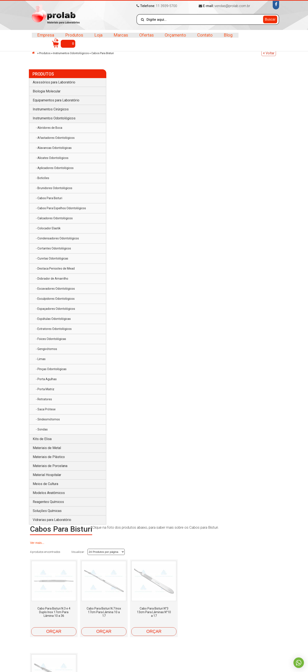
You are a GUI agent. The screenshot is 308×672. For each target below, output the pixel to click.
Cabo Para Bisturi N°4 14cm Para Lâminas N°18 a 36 (251, 156)
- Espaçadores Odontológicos (55, 311)
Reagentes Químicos (48, 504)
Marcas (119, 38)
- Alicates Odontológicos (52, 155)
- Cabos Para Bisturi (49, 196)
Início (34, 52)
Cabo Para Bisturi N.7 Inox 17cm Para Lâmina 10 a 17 (160, 156)
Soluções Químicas (47, 513)
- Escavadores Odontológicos (55, 291)
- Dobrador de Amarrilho (52, 281)
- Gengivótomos (46, 351)
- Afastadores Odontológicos (55, 135)
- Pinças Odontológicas (51, 371)
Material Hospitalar (47, 477)
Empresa (45, 38)
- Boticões (42, 176)
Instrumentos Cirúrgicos (51, 107)
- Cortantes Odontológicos (53, 250)
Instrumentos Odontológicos (71, 53)
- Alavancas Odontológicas (54, 145)
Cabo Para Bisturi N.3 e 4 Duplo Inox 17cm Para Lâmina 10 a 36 (114, 156)
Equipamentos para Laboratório (56, 98)
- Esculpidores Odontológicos (55, 301)
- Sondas (42, 431)
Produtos (74, 38)
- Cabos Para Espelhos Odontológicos (51, 208)
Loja (97, 38)
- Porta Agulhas (46, 381)
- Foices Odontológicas (51, 341)
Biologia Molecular (47, 89)
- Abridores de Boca (49, 125)
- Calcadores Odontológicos (54, 220)
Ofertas (144, 38)
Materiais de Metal (47, 450)
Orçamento (173, 38)
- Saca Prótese (46, 411)
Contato (202, 38)
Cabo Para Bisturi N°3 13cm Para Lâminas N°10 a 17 (205, 156)
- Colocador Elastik (48, 230)
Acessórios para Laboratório (54, 80)
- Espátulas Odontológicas (53, 321)
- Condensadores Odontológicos (57, 240)
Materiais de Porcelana (50, 468)
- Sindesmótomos (48, 421)
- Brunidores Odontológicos (54, 186)
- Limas (41, 361)
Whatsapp (298, 662)
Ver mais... (228, 85)
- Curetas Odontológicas (52, 261)
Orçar (114, 176)
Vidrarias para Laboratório (52, 522)
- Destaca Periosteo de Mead (55, 271)
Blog (224, 38)
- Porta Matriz (45, 391)
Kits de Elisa (42, 441)
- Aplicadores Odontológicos (55, 166)
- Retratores (44, 401)
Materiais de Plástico (49, 459)
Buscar (270, 19)
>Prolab (57, 16)
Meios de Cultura (45, 486)
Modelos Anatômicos (49, 495)
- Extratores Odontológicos (54, 331)
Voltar (268, 53)
